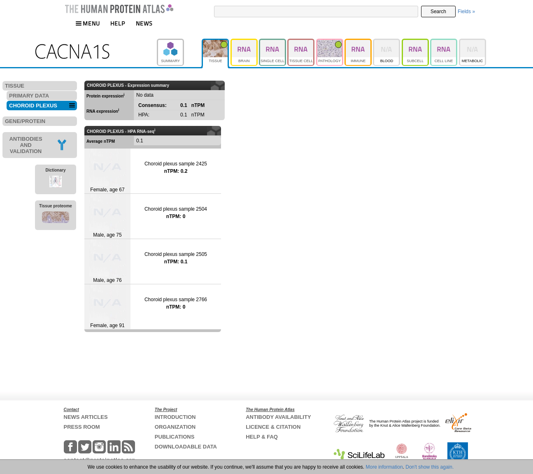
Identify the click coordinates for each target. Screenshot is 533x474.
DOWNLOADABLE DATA (186, 447)
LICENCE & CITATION (273, 427)
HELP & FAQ (262, 437)
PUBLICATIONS (175, 437)
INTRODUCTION (175, 417)
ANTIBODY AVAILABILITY (278, 417)
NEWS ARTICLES (86, 417)
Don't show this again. (429, 467)
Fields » (466, 11)
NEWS (144, 23)
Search (438, 11)
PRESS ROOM (82, 427)
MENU (87, 23)
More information (384, 467)
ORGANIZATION (175, 427)
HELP (117, 23)
